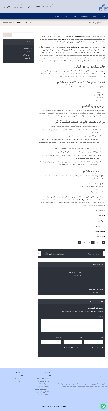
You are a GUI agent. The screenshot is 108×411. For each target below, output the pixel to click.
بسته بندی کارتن (79, 36)
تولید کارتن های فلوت (44, 387)
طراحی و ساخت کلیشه (44, 378)
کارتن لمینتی (79, 200)
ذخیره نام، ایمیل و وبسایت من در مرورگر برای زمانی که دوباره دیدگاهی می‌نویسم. (79, 348)
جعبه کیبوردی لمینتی (99, 226)
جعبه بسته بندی (71, 50)
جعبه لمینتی (58, 202)
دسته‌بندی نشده (25, 52)
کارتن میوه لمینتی (100, 231)
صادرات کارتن (101, 221)
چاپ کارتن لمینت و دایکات (43, 389)
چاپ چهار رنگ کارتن (44, 384)
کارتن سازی (77, 47)
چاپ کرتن (61, 39)
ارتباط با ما (19, 381)
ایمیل (80, 337)
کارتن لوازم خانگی (100, 236)
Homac (98, 243)
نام (101, 337)
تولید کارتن (98, 292)
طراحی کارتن (93, 292)
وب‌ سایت (58, 337)
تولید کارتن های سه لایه (44, 392)
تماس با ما (19, 378)
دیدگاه (100, 317)
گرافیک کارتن (73, 243)
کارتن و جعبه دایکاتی (44, 381)
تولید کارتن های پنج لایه (43, 395)
